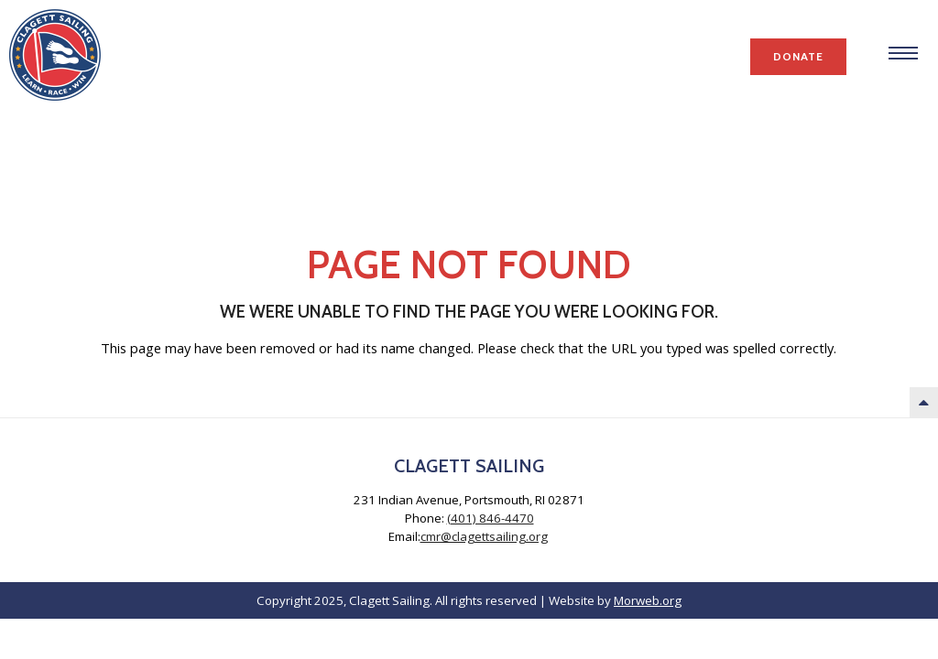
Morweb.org (648, 600)
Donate (798, 56)
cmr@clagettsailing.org (484, 536)
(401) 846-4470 (490, 518)
